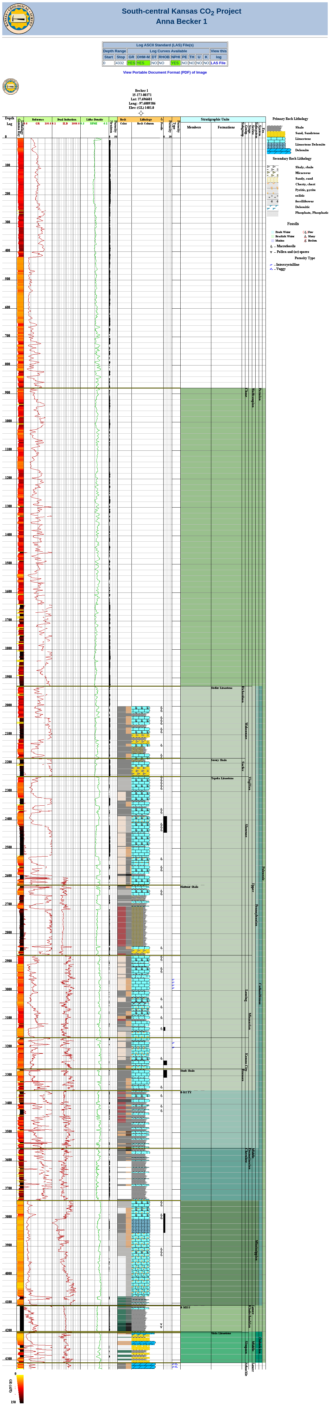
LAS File (218, 63)
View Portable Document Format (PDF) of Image (165, 72)
